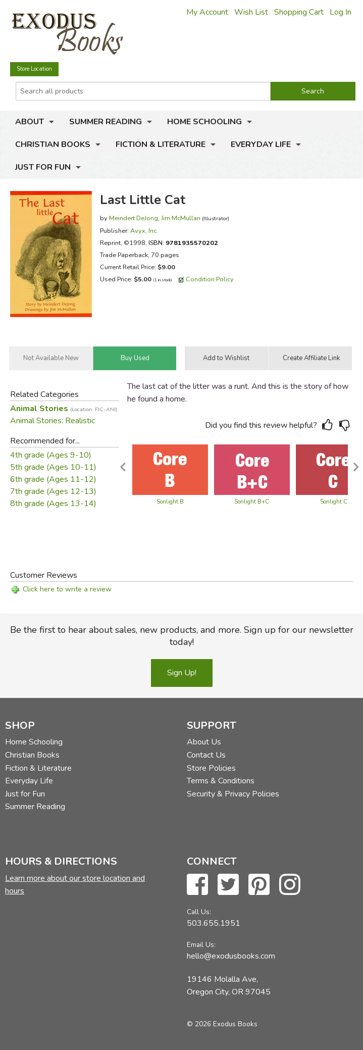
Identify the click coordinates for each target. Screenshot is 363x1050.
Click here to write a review (67, 589)
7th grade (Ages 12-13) (53, 491)
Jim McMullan (180, 218)
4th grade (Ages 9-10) (50, 455)
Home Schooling (204, 121)
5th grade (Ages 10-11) (53, 467)
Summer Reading (105, 121)
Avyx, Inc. (144, 230)
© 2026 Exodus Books (222, 1024)
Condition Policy (210, 279)
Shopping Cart (299, 12)
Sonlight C (333, 502)
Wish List (251, 12)
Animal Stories (63, 408)
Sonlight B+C (251, 502)
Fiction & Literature (160, 144)
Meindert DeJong (133, 218)
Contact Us (206, 755)
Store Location (34, 69)
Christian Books (52, 144)
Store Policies (211, 768)
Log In (340, 12)
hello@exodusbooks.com (231, 956)
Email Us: (201, 944)
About (29, 121)
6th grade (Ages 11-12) (53, 479)
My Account (207, 12)
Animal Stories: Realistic (52, 420)
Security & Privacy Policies (233, 793)
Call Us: (199, 912)
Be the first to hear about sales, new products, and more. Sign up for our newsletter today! (181, 636)
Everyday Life (261, 144)
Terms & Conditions (220, 780)
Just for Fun (43, 167)
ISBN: (183, 242)
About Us (204, 741)
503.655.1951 (213, 923)
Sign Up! (181, 672)
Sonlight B (170, 502)
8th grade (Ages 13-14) (53, 503)
